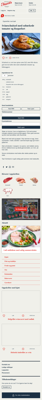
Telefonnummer (7, 112)
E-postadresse (7, 121)
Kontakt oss (6, 364)
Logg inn (3, 10)
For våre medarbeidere (21, 395)
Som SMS (11, 108)
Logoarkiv (5, 370)
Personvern (6, 373)
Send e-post (21, 127)
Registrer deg (11, 10)
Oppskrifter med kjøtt (9, 21)
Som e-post (30, 108)
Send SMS (21, 118)
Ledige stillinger (7, 367)
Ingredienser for (7, 73)
